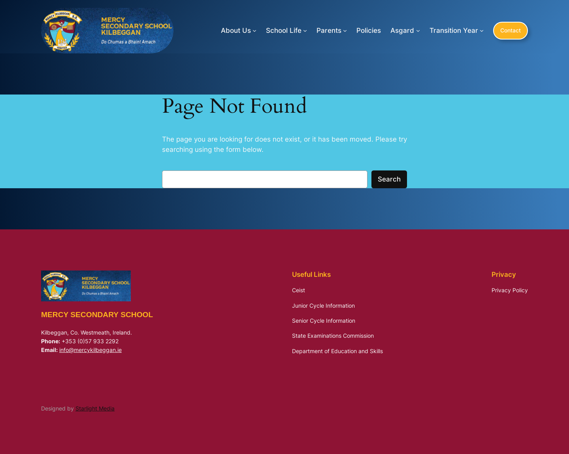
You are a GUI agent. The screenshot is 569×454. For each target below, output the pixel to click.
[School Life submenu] (305, 30)
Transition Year (454, 30)
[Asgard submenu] (418, 30)
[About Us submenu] (254, 30)
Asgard (402, 30)
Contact (510, 30)
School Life (283, 30)
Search (389, 179)
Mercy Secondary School (97, 314)
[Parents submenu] (345, 30)
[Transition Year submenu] (482, 30)
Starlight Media (95, 408)
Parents (329, 30)
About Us (236, 30)
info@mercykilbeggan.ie (90, 349)
